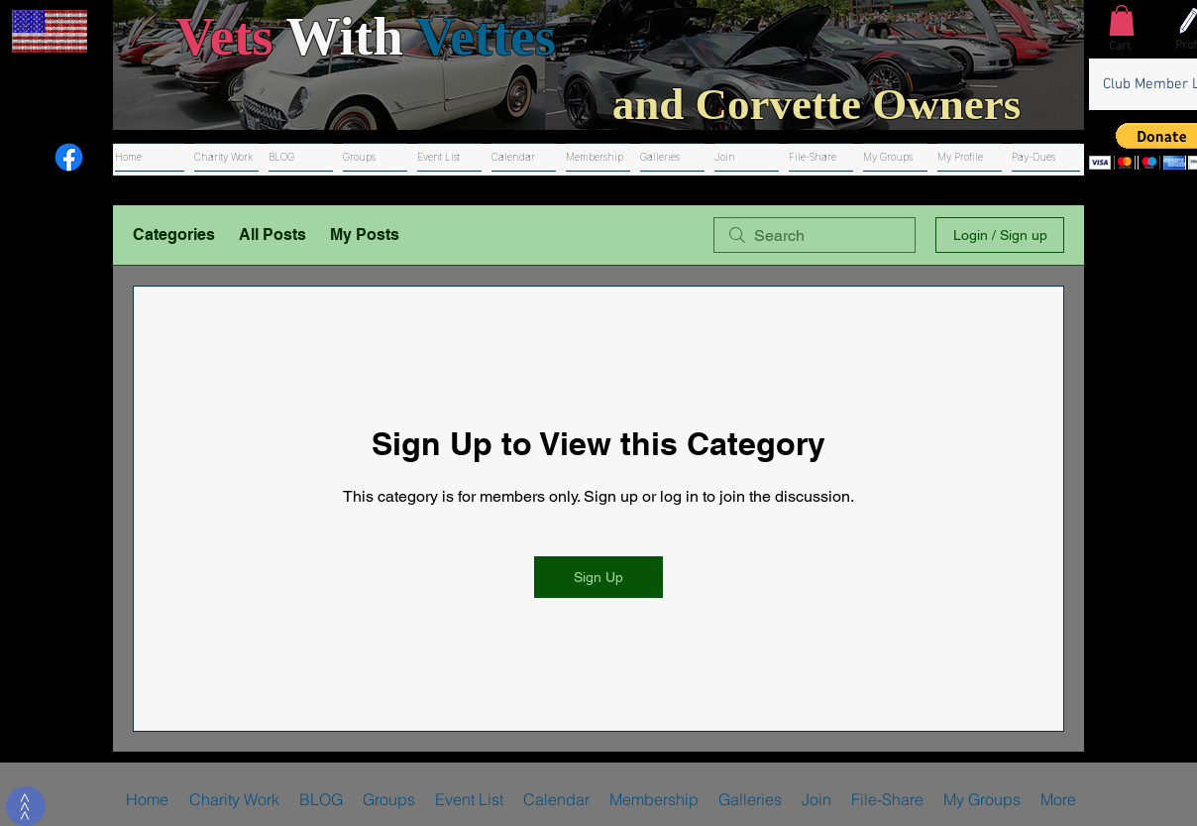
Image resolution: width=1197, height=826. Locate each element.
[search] (814, 235)
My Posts (364, 234)
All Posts (272, 234)
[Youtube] (24, 157)
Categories (174, 234)
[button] (1122, 20)
